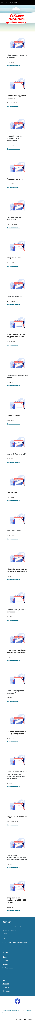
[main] (17, 18)
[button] (2, 2)
